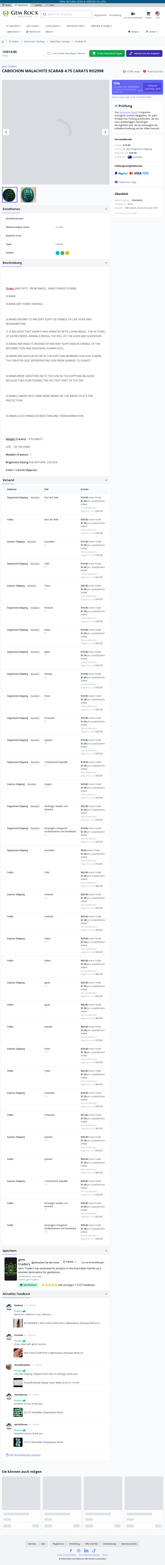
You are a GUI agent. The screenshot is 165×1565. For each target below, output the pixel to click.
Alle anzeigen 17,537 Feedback (68, 1285)
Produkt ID (80, 41)
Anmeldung (115, 15)
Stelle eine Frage (125, 182)
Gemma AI (33, 31)
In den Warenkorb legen (107, 53)
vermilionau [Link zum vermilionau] (21, 1394)
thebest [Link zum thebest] (18, 1305)
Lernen (152, 31)
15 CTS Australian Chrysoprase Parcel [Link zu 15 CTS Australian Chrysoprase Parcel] (43, 1442)
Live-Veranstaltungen (93, 1262)
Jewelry (37, 5)
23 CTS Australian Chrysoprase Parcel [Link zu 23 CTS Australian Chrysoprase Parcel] (43, 1412)
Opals (6, 5)
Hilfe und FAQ (91, 1543)
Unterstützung (109, 1543)
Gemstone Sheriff (128, 112)
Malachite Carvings (60, 41)
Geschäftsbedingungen (89, 1555)
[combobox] (66, 14)
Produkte (14, 41)
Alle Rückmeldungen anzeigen (23, 1455)
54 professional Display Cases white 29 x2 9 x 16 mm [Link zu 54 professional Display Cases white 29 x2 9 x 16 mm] (51, 1382)
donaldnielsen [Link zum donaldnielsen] (22, 1364)
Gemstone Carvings (34, 41)
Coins (50, 5)
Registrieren (100, 15)
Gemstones (21, 5)
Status (105, 1555)
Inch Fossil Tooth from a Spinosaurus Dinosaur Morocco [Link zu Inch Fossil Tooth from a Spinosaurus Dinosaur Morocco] (53, 1352)
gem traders (9, 66)
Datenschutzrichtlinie (66, 1555)
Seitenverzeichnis (129, 1543)
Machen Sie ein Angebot (144, 53)
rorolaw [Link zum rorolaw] (18, 1335)
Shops (134, 31)
